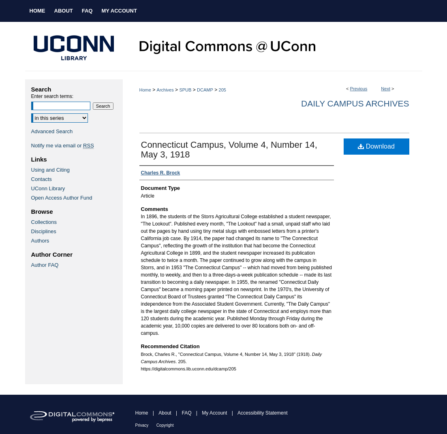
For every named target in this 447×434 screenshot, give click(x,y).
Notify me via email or (62, 146)
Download (376, 146)
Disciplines (43, 231)
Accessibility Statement (262, 413)
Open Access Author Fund (61, 198)
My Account (214, 413)
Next (385, 88)
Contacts (41, 179)
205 (222, 89)
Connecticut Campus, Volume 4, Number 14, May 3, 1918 (229, 150)
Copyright (165, 425)
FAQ (186, 413)
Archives (165, 89)
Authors (40, 241)
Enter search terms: (52, 96)
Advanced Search (52, 131)
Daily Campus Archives (355, 103)
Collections (44, 222)
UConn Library (48, 188)
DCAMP (205, 89)
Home (145, 89)
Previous (359, 88)
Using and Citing (50, 170)
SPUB (185, 89)
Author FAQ (45, 265)
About (164, 413)
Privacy (142, 425)
